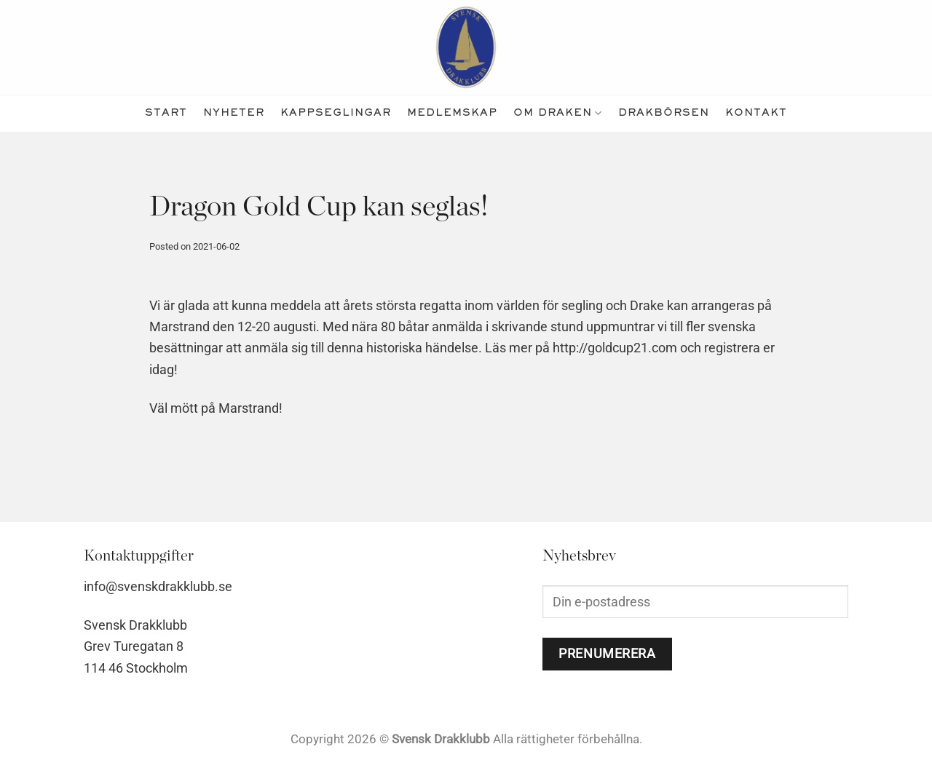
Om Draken (557, 113)
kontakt (756, 113)
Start (166, 113)
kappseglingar (335, 113)
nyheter (233, 113)
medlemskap (452, 113)
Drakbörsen (663, 113)
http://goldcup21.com (615, 347)
